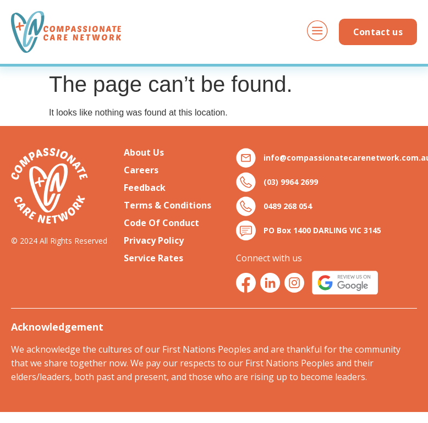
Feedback (145, 187)
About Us (144, 152)
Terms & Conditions (167, 205)
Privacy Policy (154, 240)
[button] (317, 32)
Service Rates (153, 258)
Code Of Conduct (161, 222)
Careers (141, 170)
